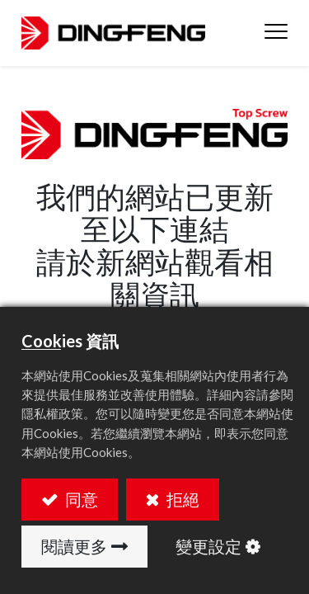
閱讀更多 (74, 546)
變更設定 (208, 546)
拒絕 (181, 499)
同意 (80, 499)
